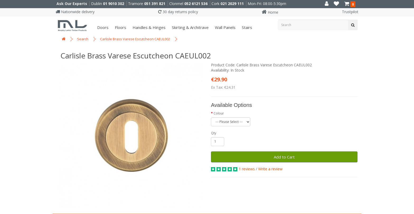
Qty (213, 133)
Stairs (246, 27)
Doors (102, 27)
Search (82, 39)
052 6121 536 (196, 3)
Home (270, 12)
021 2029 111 (232, 3)
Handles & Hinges (148, 27)
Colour (219, 113)
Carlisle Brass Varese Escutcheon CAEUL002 (135, 39)
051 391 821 (154, 3)
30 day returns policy (178, 11)
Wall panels (225, 27)
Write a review (270, 168)
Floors (120, 27)
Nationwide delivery (75, 11)
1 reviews (247, 168)
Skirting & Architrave (190, 27)
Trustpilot (350, 11)
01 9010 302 (113, 3)
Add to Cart (284, 157)
